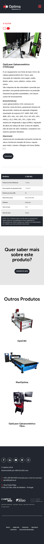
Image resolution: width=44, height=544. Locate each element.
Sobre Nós (16, 527)
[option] (22, 45)
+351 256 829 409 (22, 478)
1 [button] (20, 53)
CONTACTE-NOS (22, 271)
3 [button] (24, 53)
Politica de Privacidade (26, 529)
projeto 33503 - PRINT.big (17, 504)
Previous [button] (7, 45)
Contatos (13, 529)
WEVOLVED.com (21, 470)
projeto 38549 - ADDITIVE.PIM (28, 504)
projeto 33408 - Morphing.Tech (6, 504)
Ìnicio (8, 527)
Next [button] (37, 45)
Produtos (25, 527)
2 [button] (22, 53)
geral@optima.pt (9, 480)
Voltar (7, 24)
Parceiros (34, 527)
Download (8, 156)
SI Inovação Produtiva (5, 506)
